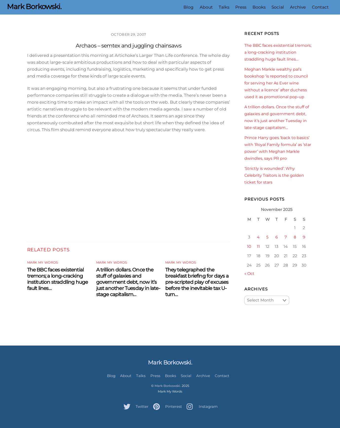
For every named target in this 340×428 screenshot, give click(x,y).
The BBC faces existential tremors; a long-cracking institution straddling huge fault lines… (57, 279)
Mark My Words (42, 262)
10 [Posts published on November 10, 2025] (249, 246)
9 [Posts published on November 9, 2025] (304, 237)
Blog (188, 7)
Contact (320, 7)
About (206, 7)
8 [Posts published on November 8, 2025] (295, 237)
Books (259, 7)
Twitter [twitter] (134, 406)
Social (277, 7)
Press (240, 7)
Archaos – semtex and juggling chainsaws (128, 45)
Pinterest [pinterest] (166, 406)
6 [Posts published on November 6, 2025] (276, 237)
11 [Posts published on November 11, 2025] (258, 246)
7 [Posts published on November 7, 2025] (286, 237)
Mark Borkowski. (168, 386)
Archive (298, 7)
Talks (224, 7)
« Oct (249, 273)
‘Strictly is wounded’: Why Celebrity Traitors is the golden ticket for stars (274, 175)
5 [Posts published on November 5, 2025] (267, 237)
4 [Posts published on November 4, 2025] (258, 237)
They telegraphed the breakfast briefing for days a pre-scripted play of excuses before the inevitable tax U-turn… (197, 282)
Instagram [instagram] (201, 406)
